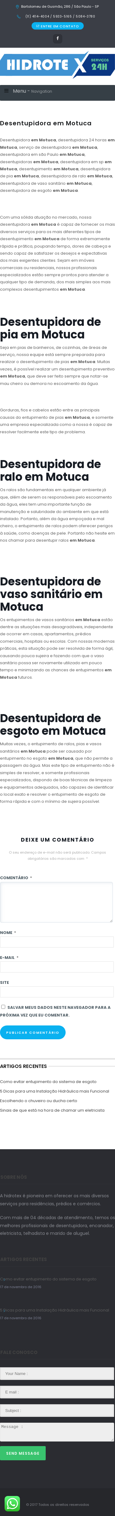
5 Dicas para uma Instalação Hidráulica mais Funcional (54, 1091)
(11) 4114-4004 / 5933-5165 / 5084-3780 (59, 16)
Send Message (23, 1453)
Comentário (16, 878)
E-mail (9, 957)
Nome (8, 933)
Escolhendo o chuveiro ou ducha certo (38, 1101)
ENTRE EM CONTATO (57, 26)
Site (4, 982)
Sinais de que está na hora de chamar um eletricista (52, 1110)
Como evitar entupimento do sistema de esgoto (48, 1082)
